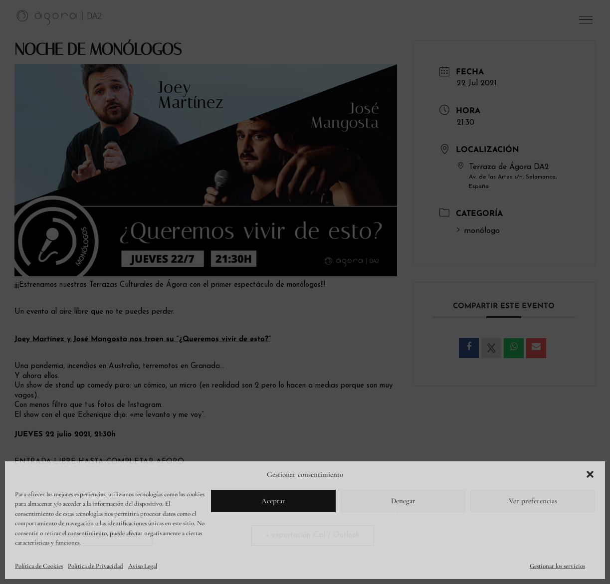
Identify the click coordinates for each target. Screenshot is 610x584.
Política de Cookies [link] (39, 566)
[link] (59, 17)
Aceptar (273, 500)
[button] (590, 474)
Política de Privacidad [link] (95, 566)
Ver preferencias (533, 500)
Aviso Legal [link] (142, 566)
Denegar (403, 500)
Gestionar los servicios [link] (557, 566)
